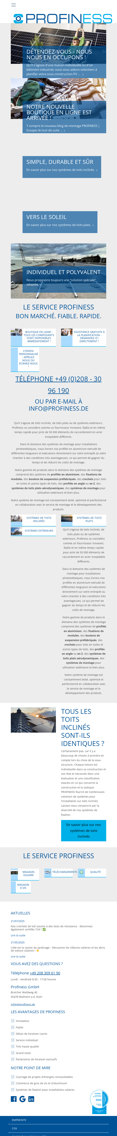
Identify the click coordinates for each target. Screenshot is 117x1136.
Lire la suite (18, 930)
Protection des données (29, 1131)
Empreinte (19, 1115)
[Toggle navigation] (14, 5)
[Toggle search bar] (102, 5)
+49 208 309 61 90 (45, 967)
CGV (14, 1123)
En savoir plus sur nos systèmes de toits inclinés (83, 827)
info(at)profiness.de (23, 999)
